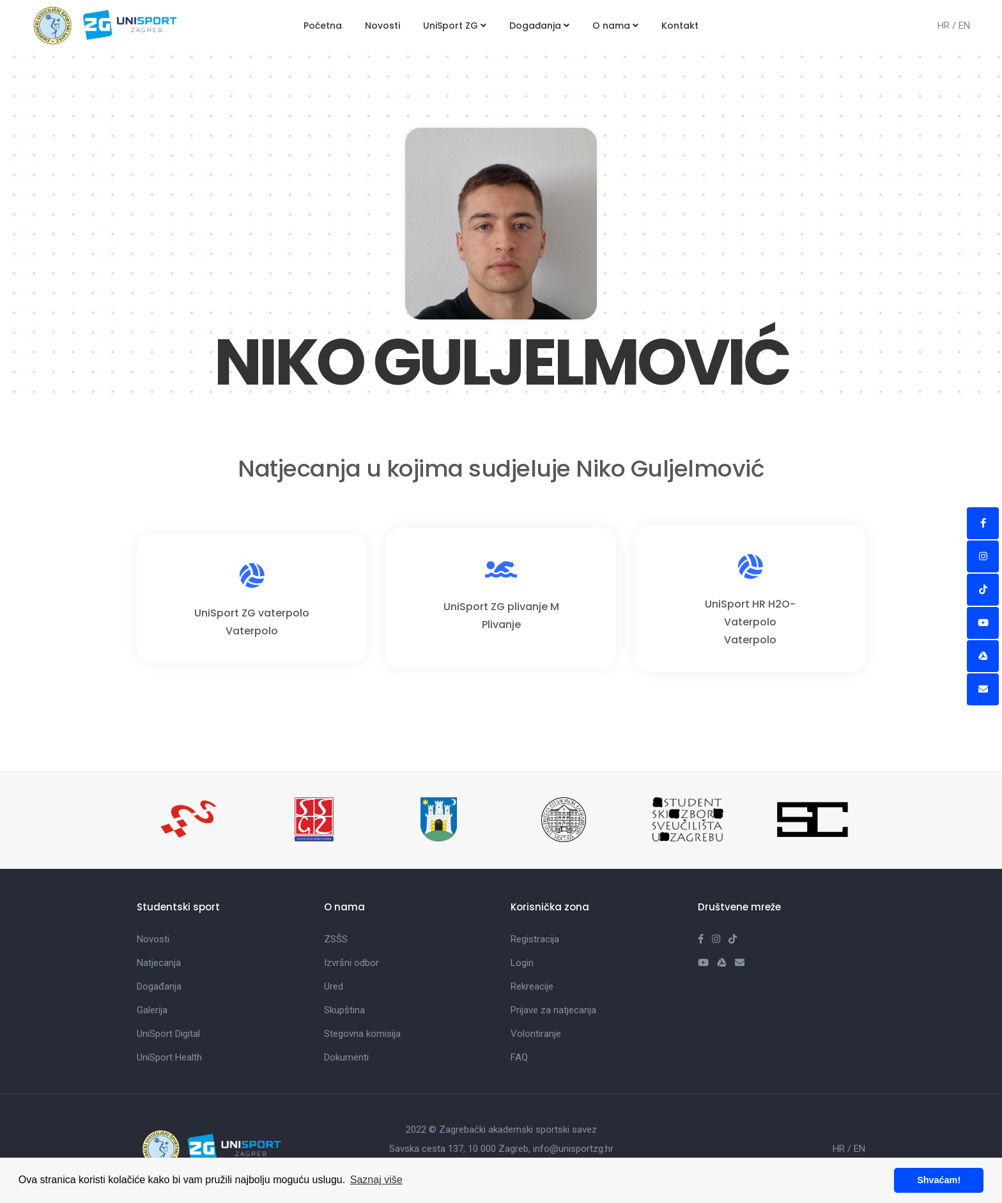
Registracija (535, 939)
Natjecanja (159, 963)
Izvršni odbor (351, 963)
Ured (333, 986)
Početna (323, 25)
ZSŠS (336, 939)
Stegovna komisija (362, 1033)
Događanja (539, 25)
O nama (615, 25)
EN (964, 25)
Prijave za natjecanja (553, 1010)
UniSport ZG (454, 25)
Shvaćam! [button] (938, 1180)
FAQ (519, 1057)
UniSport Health (169, 1057)
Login (522, 963)
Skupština (344, 1010)
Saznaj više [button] (376, 1179)
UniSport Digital (168, 1033)
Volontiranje (536, 1033)
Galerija (152, 1010)
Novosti (382, 25)
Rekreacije (532, 986)
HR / (948, 25)
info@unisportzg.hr (573, 1148)
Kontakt (679, 25)
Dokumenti (346, 1057)
